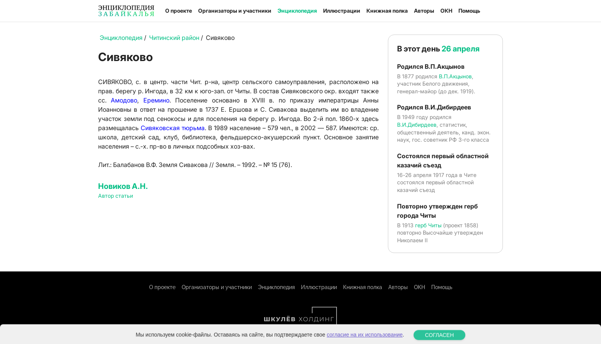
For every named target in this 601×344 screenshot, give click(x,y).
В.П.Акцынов (455, 76)
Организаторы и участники (234, 10)
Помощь (469, 10)
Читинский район (174, 37)
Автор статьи (115, 195)
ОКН (446, 10)
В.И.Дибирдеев (417, 124)
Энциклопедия (297, 10)
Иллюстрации (341, 10)
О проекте (178, 10)
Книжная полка (387, 10)
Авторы (424, 10)
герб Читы (428, 225)
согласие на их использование (364, 339)
